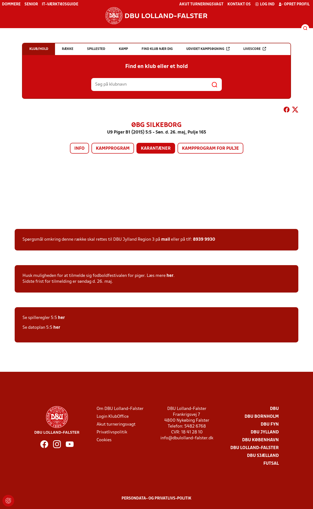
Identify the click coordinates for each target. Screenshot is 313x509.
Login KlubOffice (113, 417)
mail (165, 240)
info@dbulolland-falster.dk (186, 438)
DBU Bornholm (262, 417)
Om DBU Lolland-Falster (120, 409)
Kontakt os (239, 4)
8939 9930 (204, 240)
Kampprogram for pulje (210, 149)
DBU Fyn (270, 424)
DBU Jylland (265, 432)
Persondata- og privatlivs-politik (156, 498)
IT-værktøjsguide (60, 4)
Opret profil (294, 4)
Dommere (11, 4)
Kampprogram (113, 149)
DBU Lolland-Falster (254, 448)
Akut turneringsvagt (201, 4)
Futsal (271, 464)
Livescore (254, 49)
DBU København (260, 440)
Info (79, 149)
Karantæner (156, 149)
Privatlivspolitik (112, 432)
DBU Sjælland (263, 456)
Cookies (104, 440)
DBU (274, 409)
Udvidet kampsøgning (208, 49)
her (170, 276)
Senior (31, 4)
